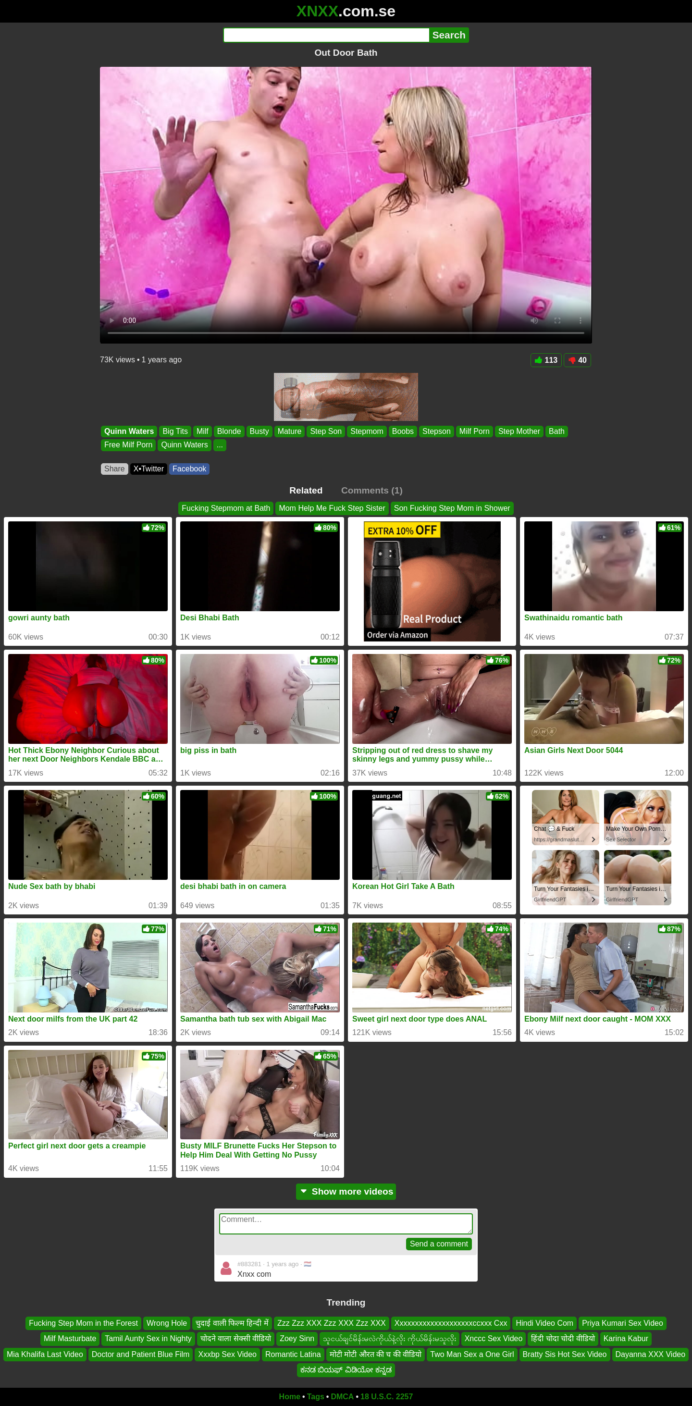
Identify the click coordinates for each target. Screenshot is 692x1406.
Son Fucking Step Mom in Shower (452, 508)
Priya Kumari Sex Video (622, 1323)
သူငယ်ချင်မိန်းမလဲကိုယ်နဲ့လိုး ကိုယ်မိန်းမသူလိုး (389, 1338)
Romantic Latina (293, 1354)
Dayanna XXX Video (651, 1354)
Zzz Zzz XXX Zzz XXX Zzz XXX (331, 1323)
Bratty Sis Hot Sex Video (565, 1354)
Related (305, 490)
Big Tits (174, 431)
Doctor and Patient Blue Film (141, 1354)
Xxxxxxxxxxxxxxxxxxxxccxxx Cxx (451, 1323)
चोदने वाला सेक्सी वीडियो (235, 1338)
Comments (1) (372, 490)
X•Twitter (149, 469)
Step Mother (519, 431)
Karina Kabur (626, 1338)
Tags (315, 1397)
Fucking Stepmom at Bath (226, 508)
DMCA (342, 1397)
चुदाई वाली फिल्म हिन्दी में (232, 1323)
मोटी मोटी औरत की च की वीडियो (376, 1354)
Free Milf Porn (128, 445)
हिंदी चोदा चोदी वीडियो (562, 1338)
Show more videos (346, 1191)
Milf (203, 431)
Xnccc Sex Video (494, 1338)
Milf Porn (474, 431)
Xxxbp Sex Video (227, 1354)
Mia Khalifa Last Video (45, 1354)
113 (546, 360)
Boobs (403, 431)
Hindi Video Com (544, 1323)
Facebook (189, 469)
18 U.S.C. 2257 (386, 1397)
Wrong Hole (167, 1323)
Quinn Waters (129, 431)
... (220, 445)
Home (289, 1397)
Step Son (326, 431)
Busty (259, 431)
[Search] (326, 35)
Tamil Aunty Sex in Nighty (148, 1338)
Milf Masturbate (70, 1338)
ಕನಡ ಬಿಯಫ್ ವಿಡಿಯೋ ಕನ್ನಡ (346, 1370)
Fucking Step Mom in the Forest (83, 1323)
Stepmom (366, 431)
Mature (290, 431)
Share (114, 469)
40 (577, 360)
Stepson (436, 431)
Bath (557, 431)
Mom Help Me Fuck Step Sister (332, 508)
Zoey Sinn (297, 1338)
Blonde (229, 431)
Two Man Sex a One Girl (472, 1354)
